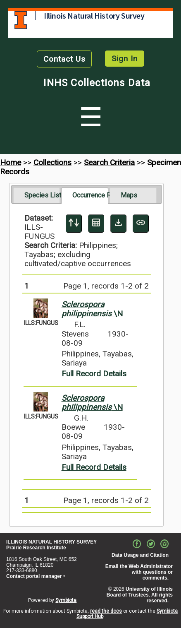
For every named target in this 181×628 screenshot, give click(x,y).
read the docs (106, 611)
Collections (52, 162)
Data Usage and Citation (140, 555)
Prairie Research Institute (36, 548)
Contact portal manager (34, 576)
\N (92, 309)
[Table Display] (96, 223)
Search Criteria (109, 162)
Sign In (125, 58)
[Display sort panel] (74, 223)
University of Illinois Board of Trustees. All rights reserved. (140, 595)
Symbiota (65, 600)
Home (10, 162)
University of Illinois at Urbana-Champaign (20, 20)
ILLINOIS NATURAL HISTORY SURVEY (51, 542)
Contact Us (64, 59)
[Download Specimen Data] (118, 223)
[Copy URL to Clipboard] (141, 223)
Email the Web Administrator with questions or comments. (139, 572)
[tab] (36, 195)
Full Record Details (94, 373)
